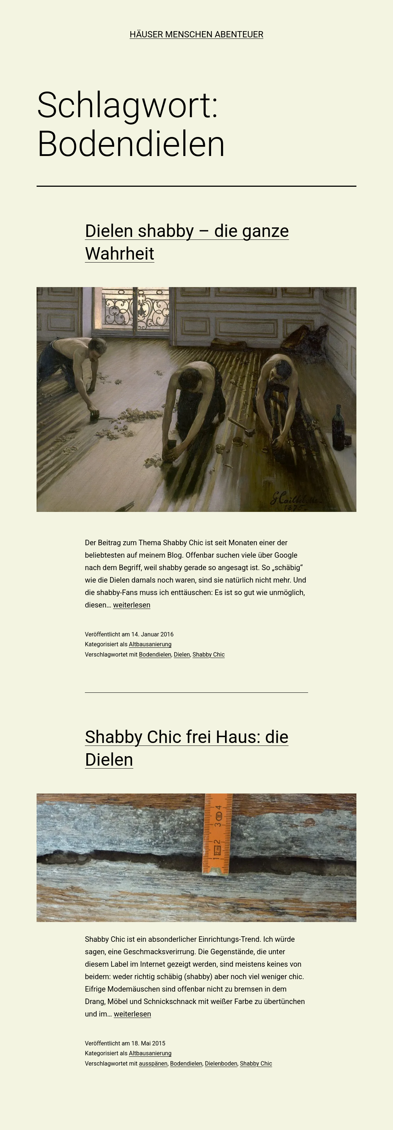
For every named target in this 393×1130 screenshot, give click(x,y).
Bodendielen (155, 654)
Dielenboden (221, 1063)
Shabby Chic (208, 654)
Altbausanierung (150, 644)
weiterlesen (131, 605)
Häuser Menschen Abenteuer (196, 34)
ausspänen (153, 1063)
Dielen (182, 654)
